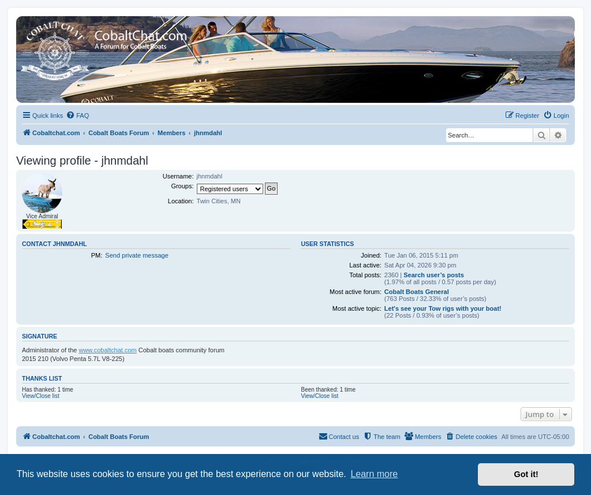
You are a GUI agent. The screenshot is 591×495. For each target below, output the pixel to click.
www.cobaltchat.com (107, 350)
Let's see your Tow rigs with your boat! (443, 308)
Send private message (136, 255)
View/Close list (40, 396)
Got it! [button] (526, 474)
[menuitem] (77, 115)
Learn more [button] (374, 474)
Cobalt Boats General (416, 291)
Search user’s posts (433, 274)
